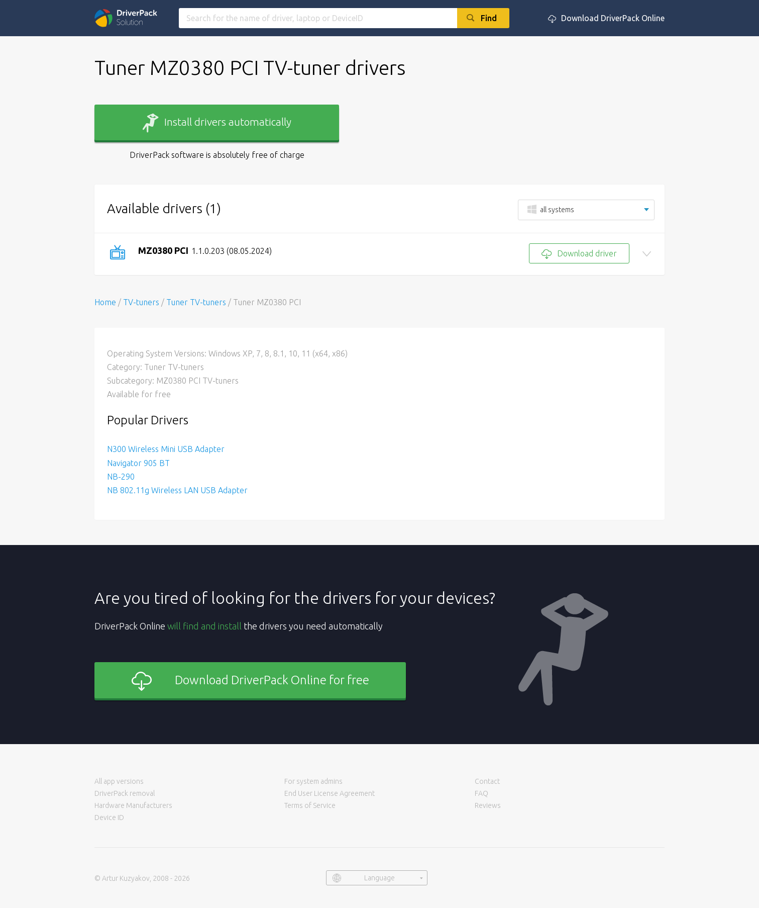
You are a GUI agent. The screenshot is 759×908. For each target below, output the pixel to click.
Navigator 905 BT (138, 463)
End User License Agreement (329, 793)
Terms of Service (310, 805)
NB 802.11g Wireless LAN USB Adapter (177, 490)
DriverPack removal (124, 793)
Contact (487, 781)
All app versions (119, 781)
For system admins (313, 781)
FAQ (481, 793)
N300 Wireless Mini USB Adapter (166, 448)
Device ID (109, 817)
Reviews (488, 805)
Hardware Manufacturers (133, 805)
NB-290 (121, 476)
